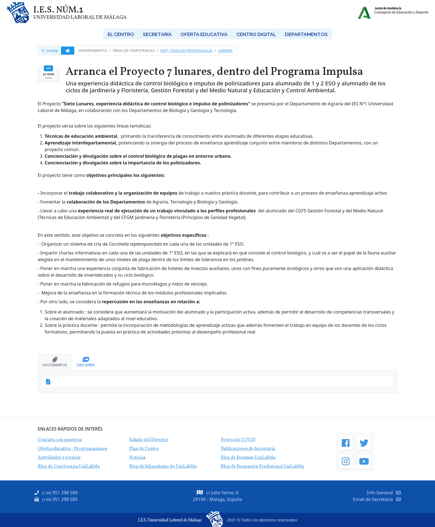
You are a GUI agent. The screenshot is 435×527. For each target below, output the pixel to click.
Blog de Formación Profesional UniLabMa (262, 466)
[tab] (55, 362)
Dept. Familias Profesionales (186, 50)
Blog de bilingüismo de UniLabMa (162, 466)
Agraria (225, 50)
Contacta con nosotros (60, 440)
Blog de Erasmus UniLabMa (248, 457)
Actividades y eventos (59, 457)
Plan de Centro (144, 449)
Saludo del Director (148, 440)
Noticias (137, 457)
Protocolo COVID (238, 440)
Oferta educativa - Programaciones (72, 449)
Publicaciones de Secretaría (248, 449)
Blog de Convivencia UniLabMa (69, 466)
